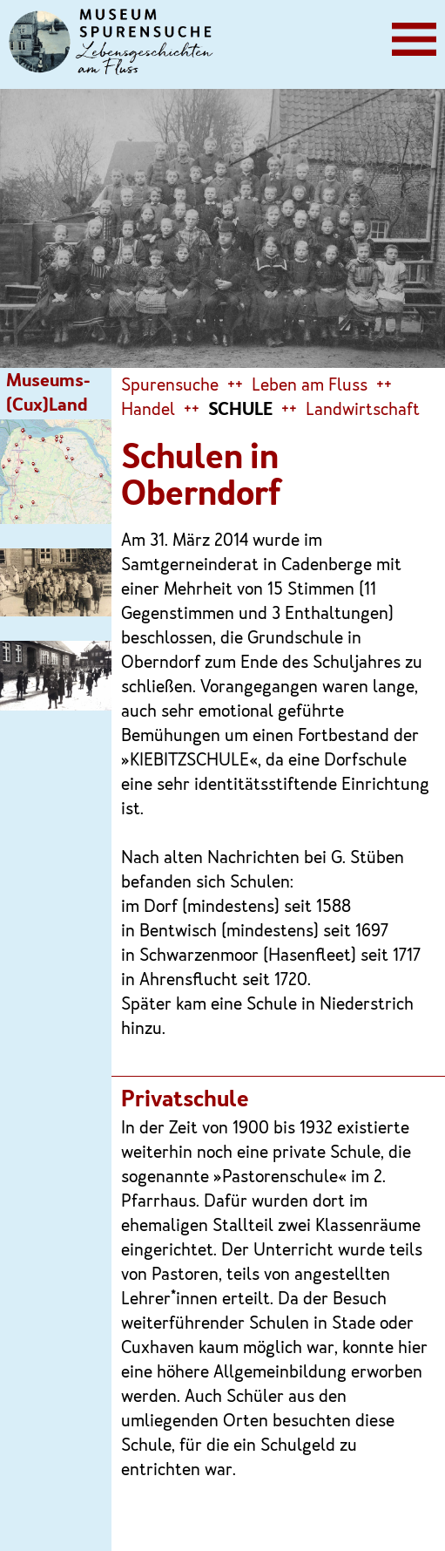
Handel (148, 410)
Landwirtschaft (363, 410)
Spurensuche (170, 386)
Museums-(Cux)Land (48, 394)
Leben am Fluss (309, 386)
